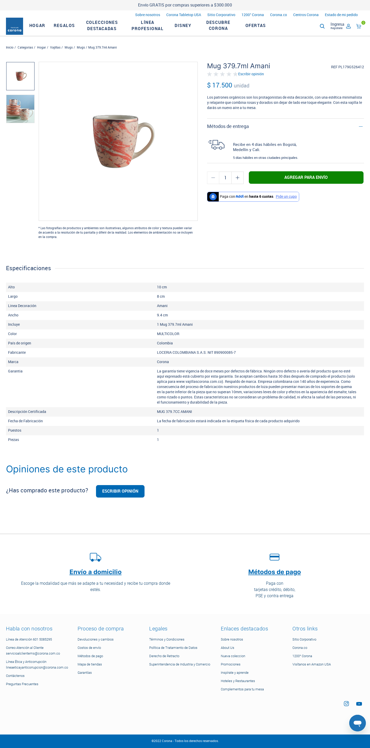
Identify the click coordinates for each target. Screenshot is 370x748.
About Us (227, 648)
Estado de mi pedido (341, 15)
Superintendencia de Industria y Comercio (179, 664)
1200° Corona (253, 15)
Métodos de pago (90, 656)
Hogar (41, 56)
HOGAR (46, 30)
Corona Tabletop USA (183, 15)
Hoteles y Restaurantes (238, 681)
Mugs (69, 56)
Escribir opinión (251, 83)
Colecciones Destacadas (111, 30)
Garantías (85, 673)
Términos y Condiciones (166, 639)
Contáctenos (15, 676)
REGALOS (73, 30)
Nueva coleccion (233, 656)
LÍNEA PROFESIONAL (156, 30)
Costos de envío (89, 648)
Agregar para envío (306, 186)
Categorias (25, 56)
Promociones (231, 664)
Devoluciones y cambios (96, 639)
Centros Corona (306, 15)
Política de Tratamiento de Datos (173, 648)
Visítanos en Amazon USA (311, 664)
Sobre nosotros (147, 15)
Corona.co (278, 15)
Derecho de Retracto (164, 656)
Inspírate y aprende (235, 673)
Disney (191, 30)
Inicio (9, 56)
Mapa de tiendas (90, 664)
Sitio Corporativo (221, 15)
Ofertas (264, 30)
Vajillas (55, 56)
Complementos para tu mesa (242, 689)
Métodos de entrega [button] (228, 135)
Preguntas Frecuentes (22, 684)
